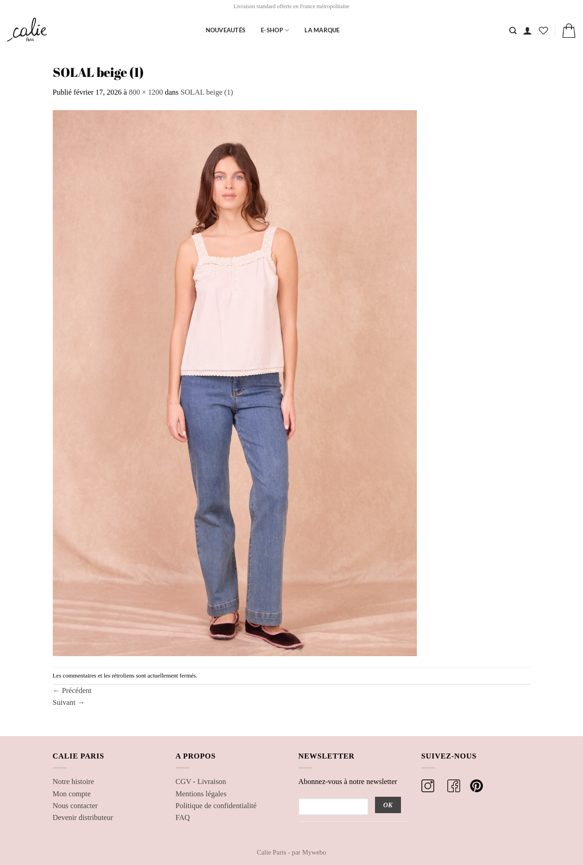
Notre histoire (73, 781)
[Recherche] (513, 31)
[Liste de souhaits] (543, 30)
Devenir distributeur (83, 817)
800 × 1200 (146, 92)
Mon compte (72, 793)
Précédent (72, 690)
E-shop (275, 30)
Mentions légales (201, 793)
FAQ (183, 817)
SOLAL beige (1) (207, 92)
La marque (322, 30)
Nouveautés (226, 30)
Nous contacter (75, 805)
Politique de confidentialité (216, 805)
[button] (527, 30)
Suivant (69, 702)
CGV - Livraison (201, 781)
